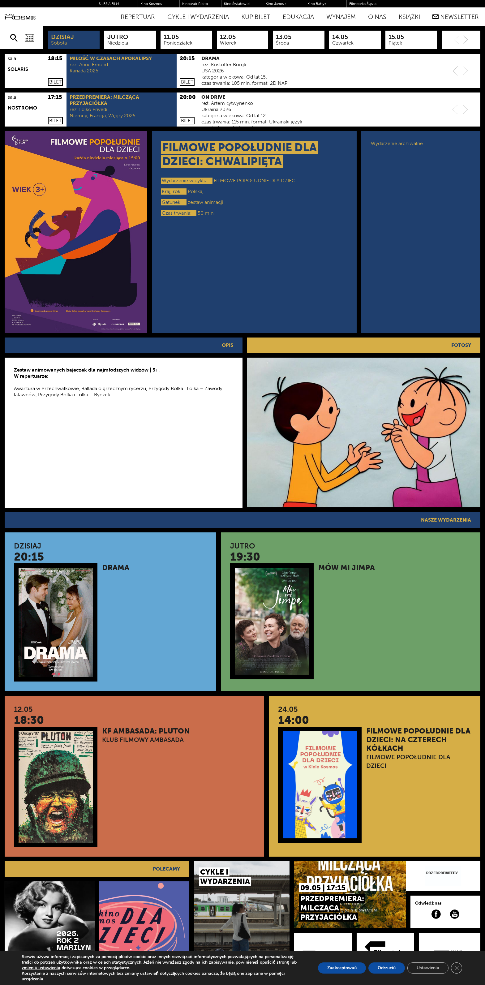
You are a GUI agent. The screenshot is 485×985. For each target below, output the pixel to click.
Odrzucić (387, 968)
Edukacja (298, 16)
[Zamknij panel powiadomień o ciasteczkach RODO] (456, 968)
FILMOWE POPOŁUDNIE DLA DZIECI (255, 180)
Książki (409, 16)
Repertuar (138, 16)
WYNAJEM (341, 16)
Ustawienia (428, 968)
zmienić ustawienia (41, 968)
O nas (377, 16)
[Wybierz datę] (29, 37)
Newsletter (455, 16)
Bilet (55, 82)
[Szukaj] (14, 38)
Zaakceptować (342, 968)
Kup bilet (255, 16)
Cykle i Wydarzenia (198, 16)
